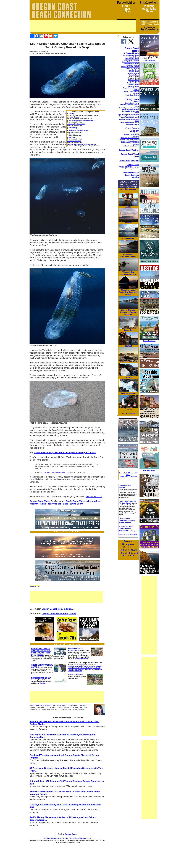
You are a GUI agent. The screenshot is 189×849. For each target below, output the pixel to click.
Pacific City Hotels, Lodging (130, 67)
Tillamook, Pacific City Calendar (129, 139)
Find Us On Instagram (128, 534)
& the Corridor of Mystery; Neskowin (128, 312)
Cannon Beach (128, 238)
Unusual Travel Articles (125, 486)
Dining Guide (132, 99)
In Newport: (71, 134)
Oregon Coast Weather (129, 150)
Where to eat (54, 504)
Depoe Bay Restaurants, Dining (129, 116)
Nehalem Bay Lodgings (131, 60)
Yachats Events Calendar (131, 146)
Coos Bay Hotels (133, 80)
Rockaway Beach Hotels (131, 63)
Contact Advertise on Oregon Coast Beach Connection (67, 838)
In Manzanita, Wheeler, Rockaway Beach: (81, 120)
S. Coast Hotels (131, 53)
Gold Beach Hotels (133, 84)
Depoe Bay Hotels (133, 70)
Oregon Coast (71, 834)
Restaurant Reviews (132, 124)
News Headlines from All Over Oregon (127, 502)
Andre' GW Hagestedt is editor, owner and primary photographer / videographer (60, 705)
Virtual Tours (76, 504)
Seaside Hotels (134, 57)
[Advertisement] (83, 26)
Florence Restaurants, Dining (129, 122)
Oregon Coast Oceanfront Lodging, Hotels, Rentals (127, 520)
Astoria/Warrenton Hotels (131, 55)
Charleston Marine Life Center (54, 472)
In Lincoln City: (72, 127)
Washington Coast (128, 189)
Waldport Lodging (133, 73)
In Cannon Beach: (73, 117)
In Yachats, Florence (74, 141)
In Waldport (71, 137)
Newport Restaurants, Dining (130, 117)
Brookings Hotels (133, 86)
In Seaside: (71, 113)
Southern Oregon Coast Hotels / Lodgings (81, 144)
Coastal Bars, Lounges (129, 160)
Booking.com (35, 586)
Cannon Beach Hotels (132, 58)
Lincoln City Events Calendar (130, 141)
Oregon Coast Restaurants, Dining (59, 614)
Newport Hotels (134, 71)
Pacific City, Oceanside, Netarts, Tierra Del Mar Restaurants (129, 108)
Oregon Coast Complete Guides (129, 166)
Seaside (136, 101)
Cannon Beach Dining (132, 103)
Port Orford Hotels (133, 83)
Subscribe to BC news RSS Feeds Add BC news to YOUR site (128, 474)
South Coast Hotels (76, 501)
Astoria (136, 133)
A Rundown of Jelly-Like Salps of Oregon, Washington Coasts (65, 452)
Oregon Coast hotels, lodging (56, 609)
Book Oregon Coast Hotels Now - (128, 548)
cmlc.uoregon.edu (94, 496)
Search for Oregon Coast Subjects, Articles (131, 175)
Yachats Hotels (134, 75)
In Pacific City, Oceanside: (76, 124)
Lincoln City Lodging (132, 68)
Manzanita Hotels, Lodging (130, 62)
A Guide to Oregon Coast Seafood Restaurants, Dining (127, 528)
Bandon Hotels (134, 81)
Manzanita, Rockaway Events (130, 138)
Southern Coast (128, 413)
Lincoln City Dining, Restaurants (129, 114)
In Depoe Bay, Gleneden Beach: (78, 130)
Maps (65, 504)
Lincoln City (126, 310)
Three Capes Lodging (132, 65)
